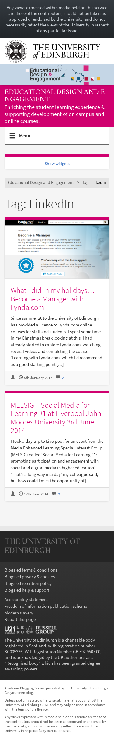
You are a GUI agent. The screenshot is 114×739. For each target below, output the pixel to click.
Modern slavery (19, 613)
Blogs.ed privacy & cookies (30, 576)
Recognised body (22, 663)
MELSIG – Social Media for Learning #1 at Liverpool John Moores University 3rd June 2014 (56, 417)
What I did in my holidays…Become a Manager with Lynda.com (52, 298)
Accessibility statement (26, 599)
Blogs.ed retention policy (28, 583)
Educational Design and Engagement (55, 96)
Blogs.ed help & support (27, 590)
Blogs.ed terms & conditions (31, 570)
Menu (25, 138)
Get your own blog (19, 692)
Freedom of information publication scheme (46, 606)
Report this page (20, 619)
